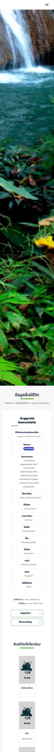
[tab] (27, 613)
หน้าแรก (8, 403)
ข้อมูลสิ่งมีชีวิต (21, 403)
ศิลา (27, 733)
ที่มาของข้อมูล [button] (30, 622)
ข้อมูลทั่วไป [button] (31, 613)
